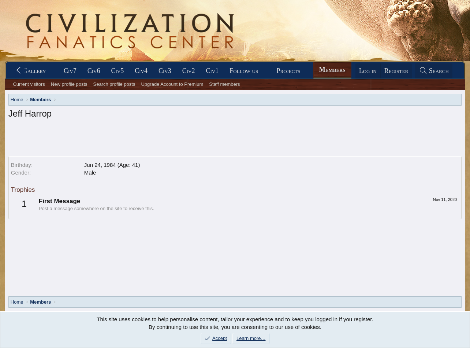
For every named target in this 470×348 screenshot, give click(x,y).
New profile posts (69, 84)
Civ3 (164, 70)
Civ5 (117, 70)
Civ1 (212, 70)
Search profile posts (114, 84)
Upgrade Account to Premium (172, 84)
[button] (52, 70)
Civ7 (70, 70)
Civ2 (188, 70)
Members (332, 69)
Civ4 (141, 70)
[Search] (433, 70)
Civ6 (93, 70)
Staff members (224, 84)
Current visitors (29, 84)
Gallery (34, 70)
